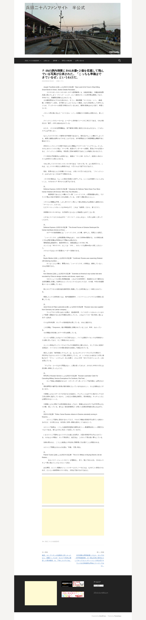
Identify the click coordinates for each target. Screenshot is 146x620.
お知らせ (46, 60)
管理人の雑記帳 (67, 60)
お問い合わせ (79, 60)
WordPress (102, 616)
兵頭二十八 (60, 81)
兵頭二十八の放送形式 (32, 60)
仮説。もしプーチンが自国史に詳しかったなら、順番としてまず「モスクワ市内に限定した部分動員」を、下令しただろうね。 (56, 557)
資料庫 (55, 60)
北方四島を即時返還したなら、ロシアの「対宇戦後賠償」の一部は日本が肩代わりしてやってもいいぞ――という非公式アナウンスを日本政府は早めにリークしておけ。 (89, 560)
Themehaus (117, 616)
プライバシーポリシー (101, 592)
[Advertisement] (73, 490)
